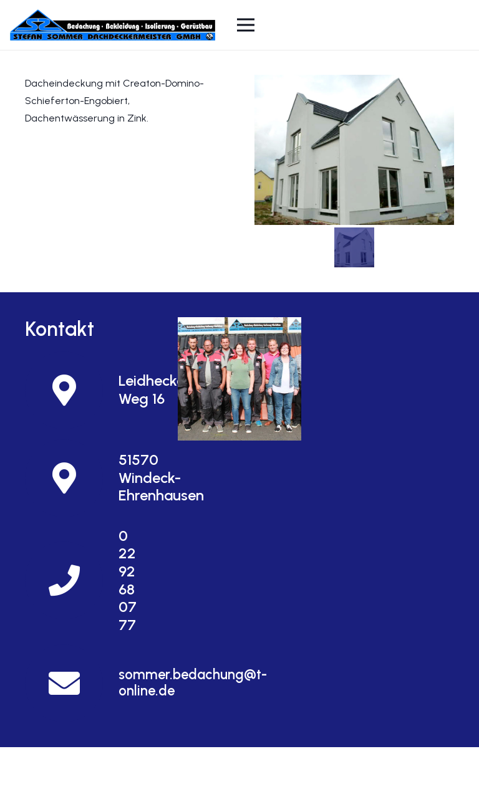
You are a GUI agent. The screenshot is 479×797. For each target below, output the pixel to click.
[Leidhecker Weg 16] (72, 390)
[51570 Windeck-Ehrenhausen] (72, 478)
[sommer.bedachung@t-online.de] (72, 683)
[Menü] (246, 25)
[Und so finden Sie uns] (239, 378)
